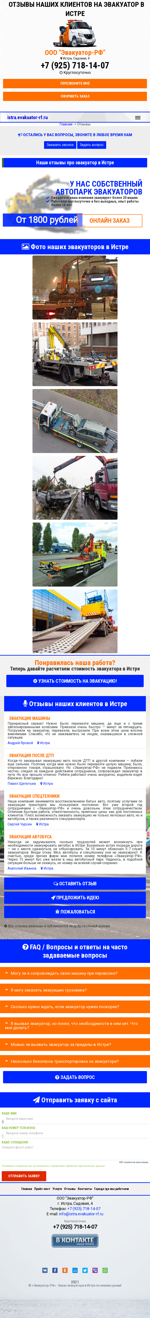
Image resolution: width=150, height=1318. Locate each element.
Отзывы (70, 1189)
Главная (26, 1189)
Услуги (57, 1189)
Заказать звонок (60, 145)
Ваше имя (9, 1113)
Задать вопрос (92, 145)
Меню (138, 115)
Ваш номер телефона (18, 1128)
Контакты (85, 1189)
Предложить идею (75, 898)
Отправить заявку (24, 1176)
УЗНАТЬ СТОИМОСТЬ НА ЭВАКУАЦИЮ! (75, 681)
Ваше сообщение (15, 1142)
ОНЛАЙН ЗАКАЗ (110, 220)
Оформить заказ (75, 96)
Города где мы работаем (111, 1189)
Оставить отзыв (75, 883)
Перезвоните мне (75, 83)
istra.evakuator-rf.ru (27, 117)
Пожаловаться (75, 912)
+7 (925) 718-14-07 (75, 65)
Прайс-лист (42, 1189)
